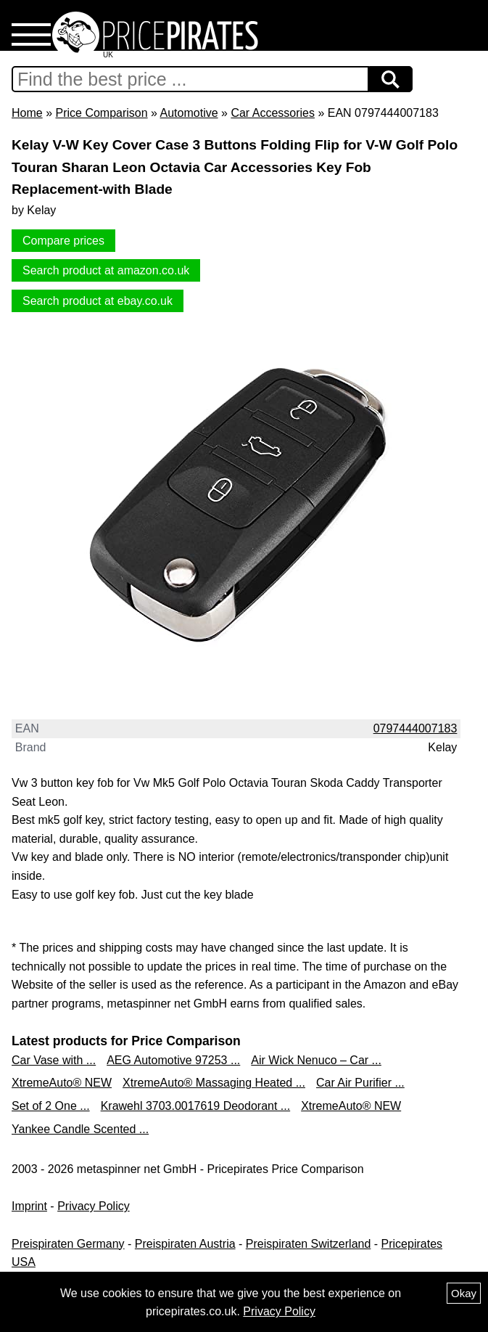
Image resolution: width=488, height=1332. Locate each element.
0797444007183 (415, 728)
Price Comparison (101, 113)
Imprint (29, 1206)
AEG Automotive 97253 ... (173, 1060)
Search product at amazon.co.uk (105, 270)
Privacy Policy (93, 1206)
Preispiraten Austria (185, 1244)
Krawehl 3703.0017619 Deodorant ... (196, 1106)
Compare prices (63, 240)
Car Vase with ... (54, 1060)
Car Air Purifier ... (360, 1082)
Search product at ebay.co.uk (97, 301)
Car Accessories (273, 113)
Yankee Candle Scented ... (80, 1129)
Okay (463, 1293)
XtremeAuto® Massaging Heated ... (214, 1082)
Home (27, 113)
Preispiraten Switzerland (308, 1244)
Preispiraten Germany (68, 1244)
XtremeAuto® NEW (62, 1082)
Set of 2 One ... (51, 1106)
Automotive (189, 113)
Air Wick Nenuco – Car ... (316, 1060)
